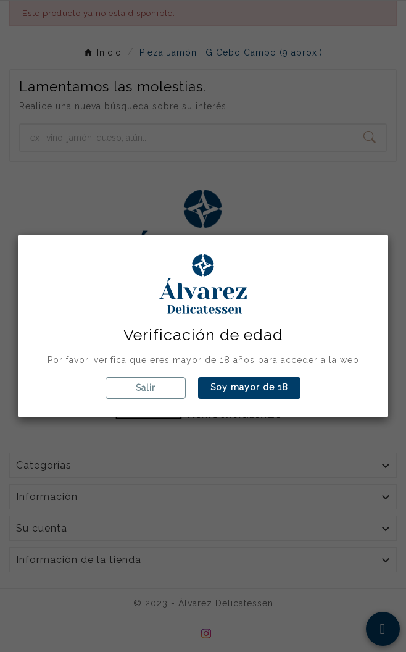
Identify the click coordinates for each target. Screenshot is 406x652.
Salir (145, 388)
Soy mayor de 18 (249, 387)
